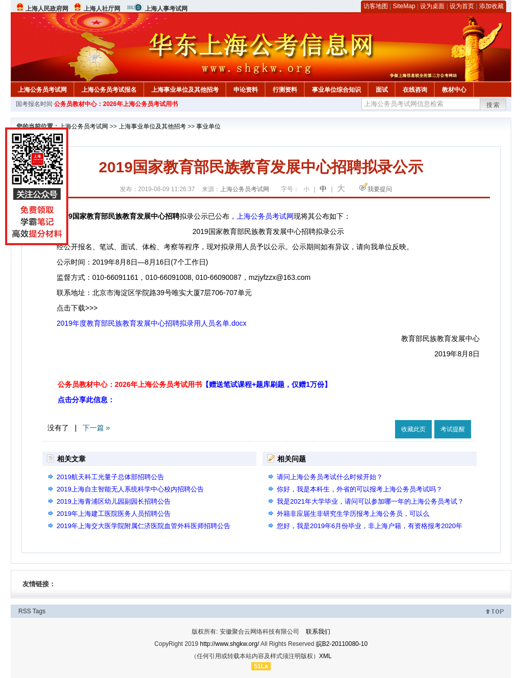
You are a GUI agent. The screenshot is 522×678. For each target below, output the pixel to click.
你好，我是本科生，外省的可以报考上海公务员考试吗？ (359, 489)
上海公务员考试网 (42, 89)
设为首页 (462, 6)
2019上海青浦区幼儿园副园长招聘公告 (114, 501)
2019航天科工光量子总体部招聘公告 (110, 477)
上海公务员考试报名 (109, 89)
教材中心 (454, 89)
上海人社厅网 (102, 8)
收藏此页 (413, 429)
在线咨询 (415, 89)
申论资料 (245, 89)
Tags (39, 611)
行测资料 (285, 89)
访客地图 (375, 6)
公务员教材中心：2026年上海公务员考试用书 (116, 104)
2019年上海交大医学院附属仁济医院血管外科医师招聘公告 (143, 526)
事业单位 (208, 126)
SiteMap (404, 6)
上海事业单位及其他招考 (185, 89)
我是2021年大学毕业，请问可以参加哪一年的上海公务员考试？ (370, 501)
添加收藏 (491, 6)
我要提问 (380, 189)
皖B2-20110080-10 (342, 643)
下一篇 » (96, 428)
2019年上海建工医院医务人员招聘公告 (114, 513)
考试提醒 (452, 429)
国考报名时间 (34, 104)
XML (325, 656)
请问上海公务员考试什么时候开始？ (330, 477)
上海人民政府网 (46, 8)
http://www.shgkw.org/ (229, 643)
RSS (24, 611)
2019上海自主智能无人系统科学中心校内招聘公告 (130, 489)
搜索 (493, 105)
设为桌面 (432, 6)
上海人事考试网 (166, 8)
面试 (382, 89)
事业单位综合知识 (336, 89)
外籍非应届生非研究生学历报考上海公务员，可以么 (353, 513)
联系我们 (318, 631)
